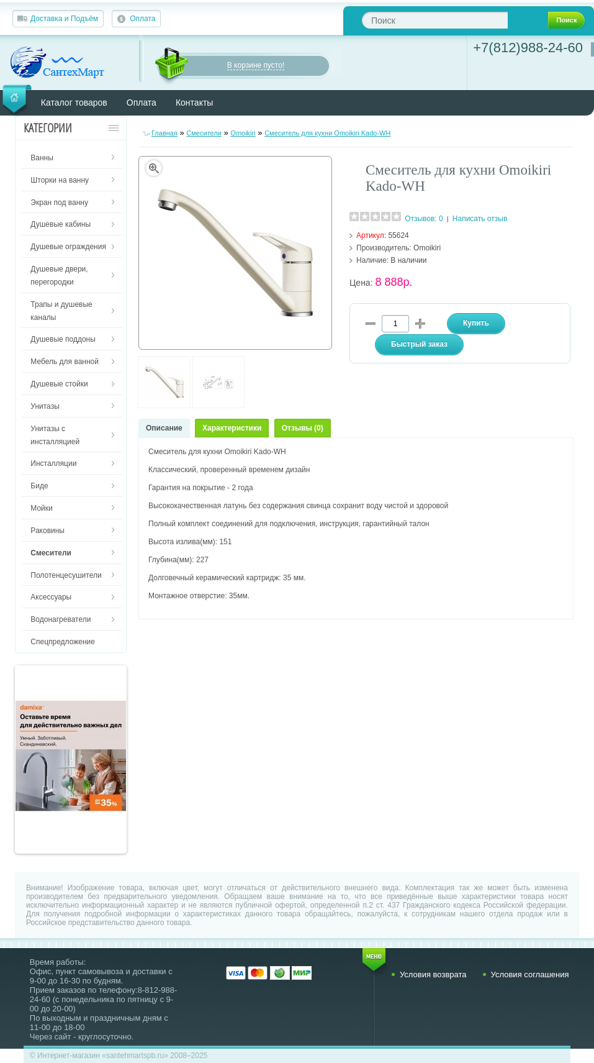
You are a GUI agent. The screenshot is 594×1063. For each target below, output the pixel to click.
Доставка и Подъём (64, 18)
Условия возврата (433, 974)
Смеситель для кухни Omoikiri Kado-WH (327, 133)
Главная (164, 133)
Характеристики (231, 428)
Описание (164, 428)
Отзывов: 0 (424, 218)
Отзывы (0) (302, 428)
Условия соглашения (530, 974)
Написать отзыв (479, 218)
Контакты (194, 102)
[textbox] (435, 20)
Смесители (204, 133)
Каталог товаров (74, 102)
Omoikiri (242, 133)
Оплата (142, 18)
